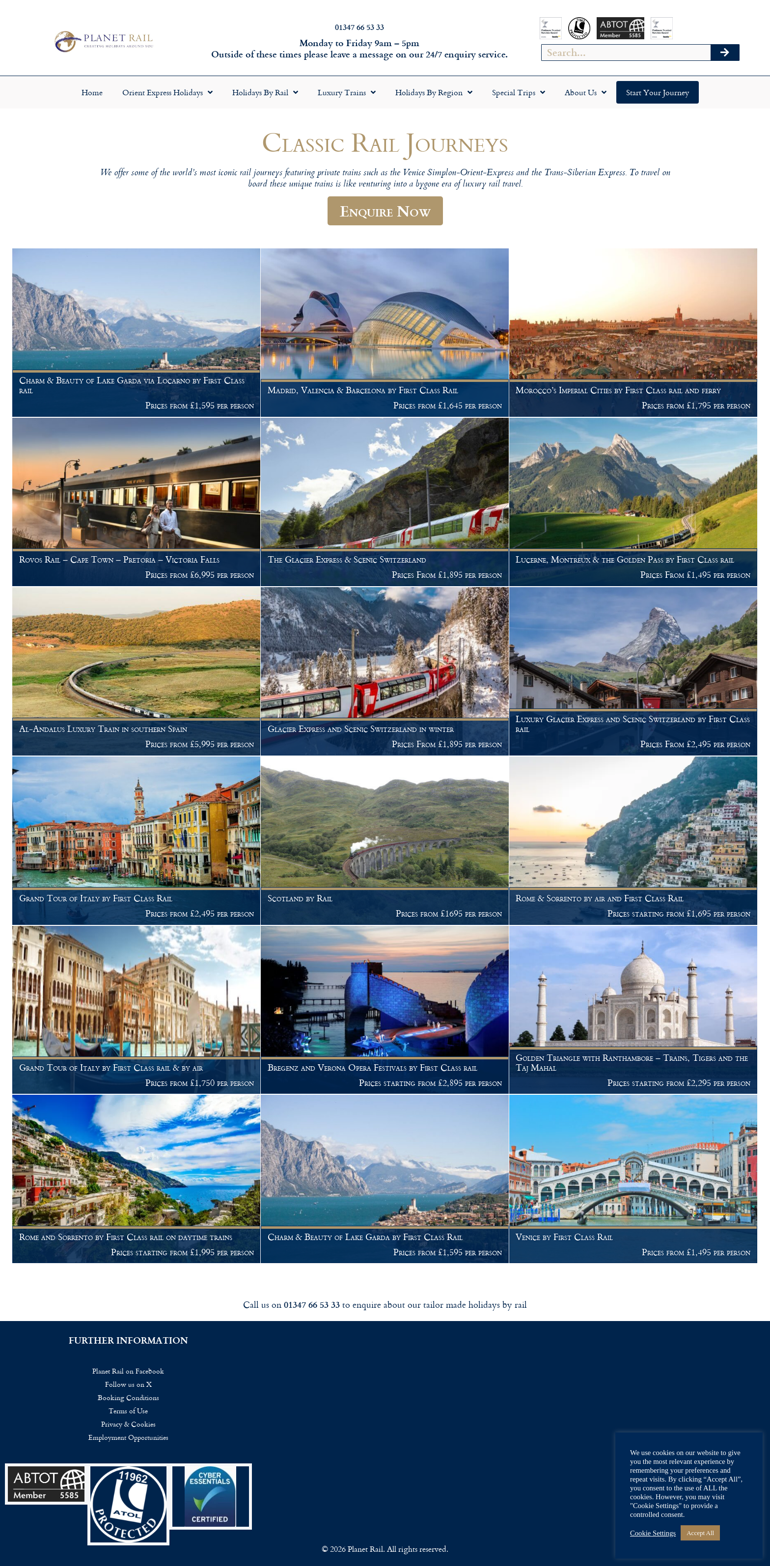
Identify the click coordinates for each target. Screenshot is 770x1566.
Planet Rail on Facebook (128, 1371)
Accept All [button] (700, 1533)
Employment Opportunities (128, 1437)
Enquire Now (385, 210)
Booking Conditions (128, 1397)
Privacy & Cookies (128, 1424)
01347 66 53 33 (359, 26)
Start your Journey (657, 92)
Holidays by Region (433, 92)
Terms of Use (128, 1410)
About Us (585, 92)
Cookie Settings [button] (653, 1533)
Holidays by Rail (265, 92)
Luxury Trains (347, 92)
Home (92, 92)
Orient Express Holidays (167, 92)
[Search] (725, 52)
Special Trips (518, 92)
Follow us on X (128, 1384)
